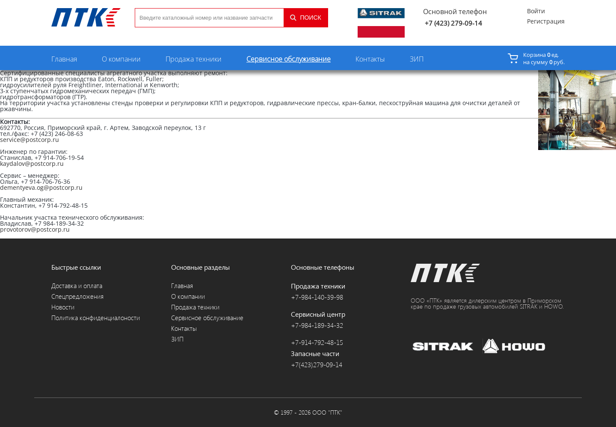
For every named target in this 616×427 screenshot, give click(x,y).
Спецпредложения (77, 296)
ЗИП (417, 59)
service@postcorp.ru (29, 139)
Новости (62, 307)
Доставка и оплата (76, 286)
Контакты (370, 59)
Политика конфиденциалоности (95, 318)
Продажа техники (194, 59)
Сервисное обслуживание (288, 59)
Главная (64, 59)
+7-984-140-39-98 (317, 297)
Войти (536, 11)
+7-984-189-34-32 (317, 325)
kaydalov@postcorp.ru (32, 163)
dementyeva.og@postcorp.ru (41, 187)
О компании (121, 59)
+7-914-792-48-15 (317, 342)
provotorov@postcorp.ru (35, 229)
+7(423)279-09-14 (316, 364)
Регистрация (546, 21)
